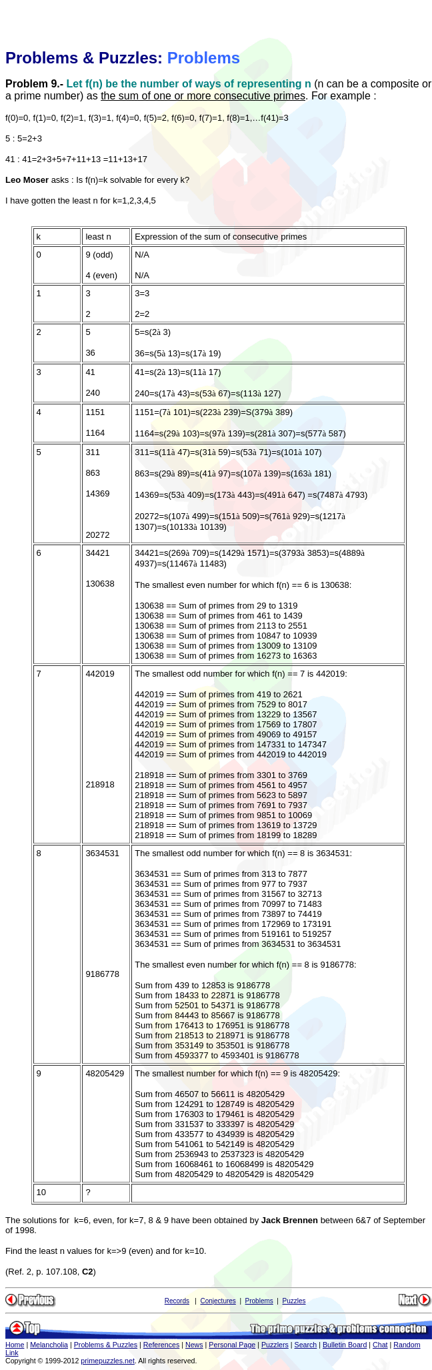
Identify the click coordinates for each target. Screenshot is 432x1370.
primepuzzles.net (108, 1361)
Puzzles (294, 1301)
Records (177, 1301)
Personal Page (232, 1345)
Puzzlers (275, 1345)
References (161, 1345)
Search (306, 1345)
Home (14, 1345)
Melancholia (49, 1345)
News (194, 1345)
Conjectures (217, 1301)
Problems (259, 1301)
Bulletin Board (345, 1345)
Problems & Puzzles (105, 1345)
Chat (380, 1345)
